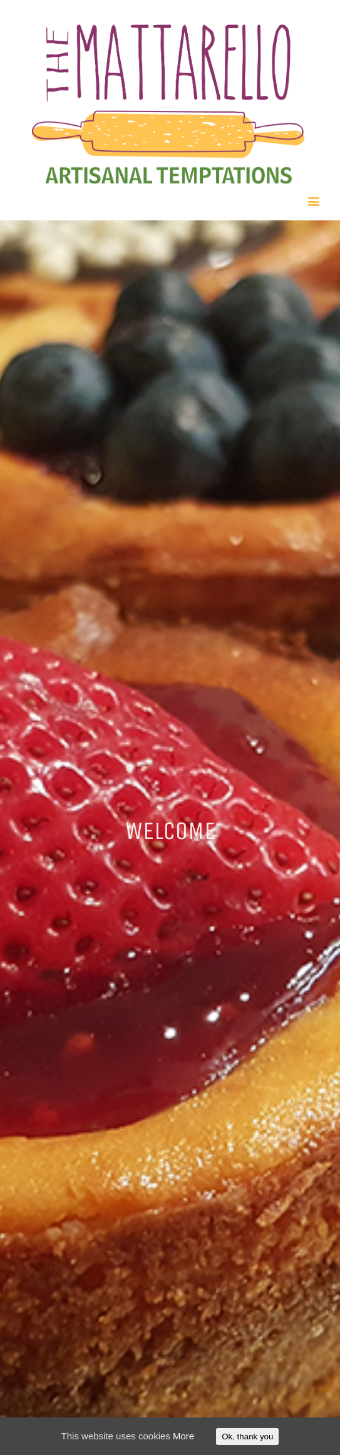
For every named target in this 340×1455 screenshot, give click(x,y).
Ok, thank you (247, 1436)
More (183, 1436)
